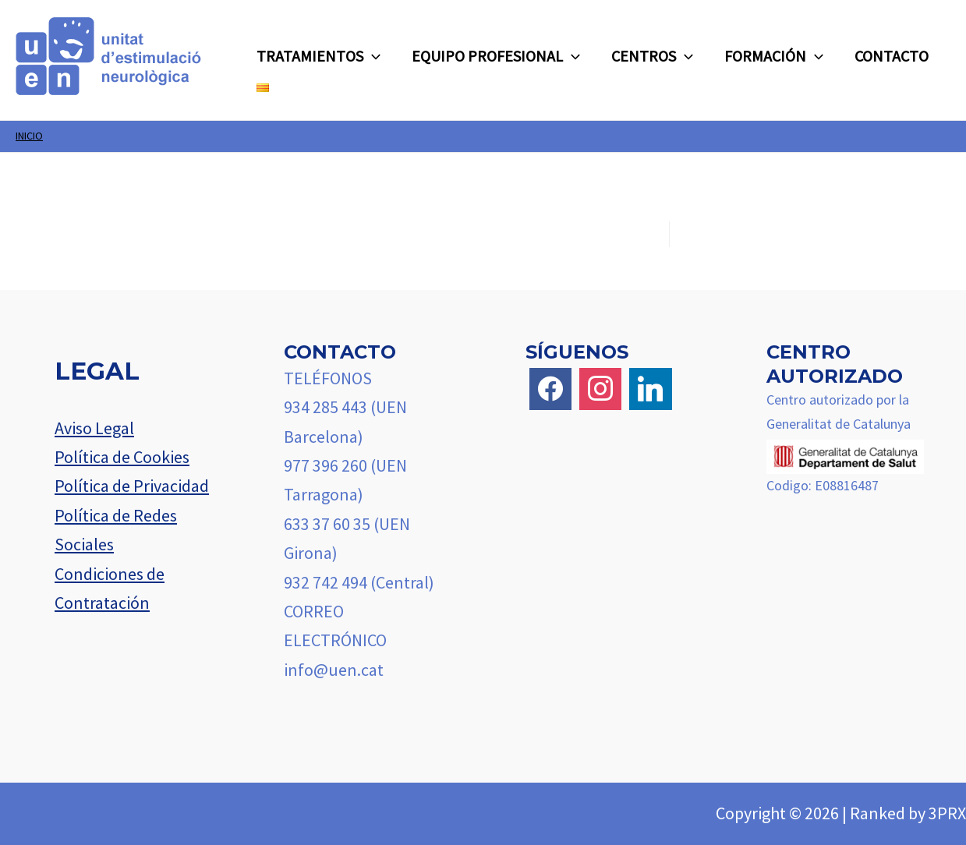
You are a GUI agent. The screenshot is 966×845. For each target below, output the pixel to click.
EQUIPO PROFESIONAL (496, 56)
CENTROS (652, 56)
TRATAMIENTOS (318, 56)
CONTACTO (892, 55)
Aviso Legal (94, 428)
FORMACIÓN (773, 56)
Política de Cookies (122, 457)
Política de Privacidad (132, 486)
